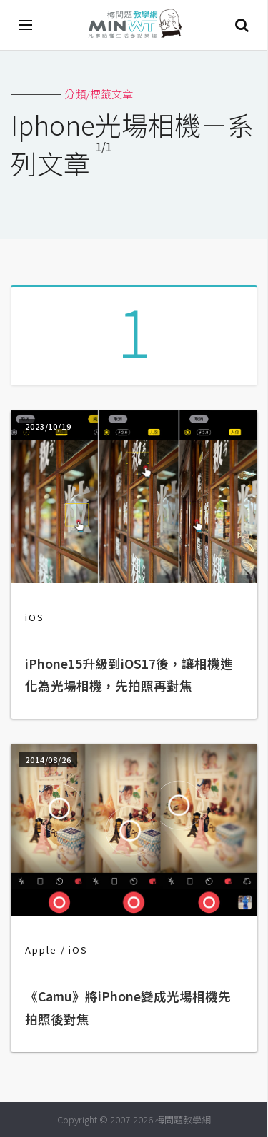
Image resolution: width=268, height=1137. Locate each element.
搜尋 (242, 25)
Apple (41, 949)
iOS (34, 617)
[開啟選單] (26, 25)
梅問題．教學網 (134, 25)
